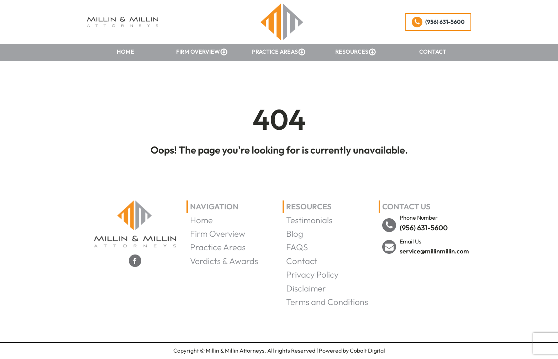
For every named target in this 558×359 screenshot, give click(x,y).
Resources (355, 52)
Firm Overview (202, 52)
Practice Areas (279, 52)
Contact (432, 51)
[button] (438, 22)
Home (125, 51)
